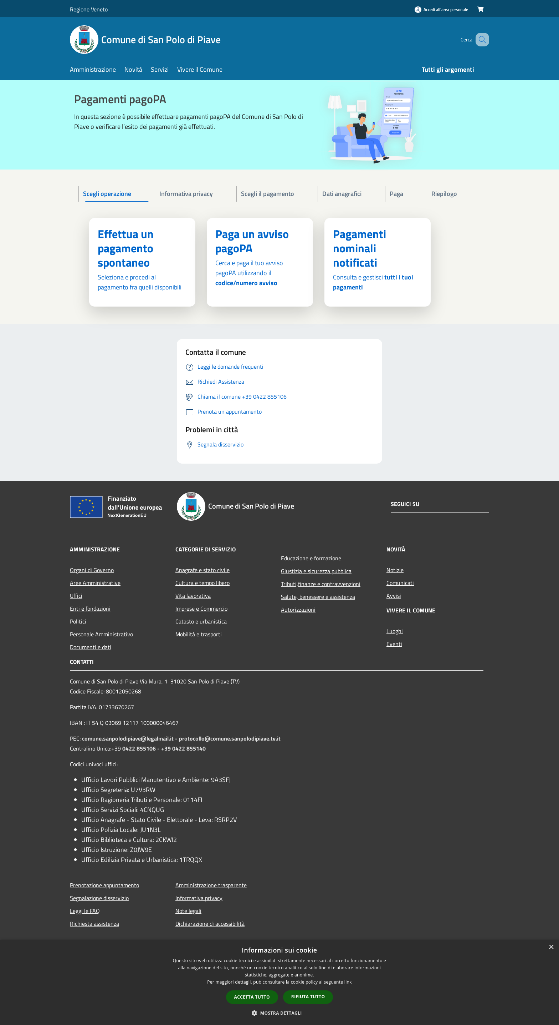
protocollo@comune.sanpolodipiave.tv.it (230, 738)
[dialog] (279, 982)
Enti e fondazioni (90, 608)
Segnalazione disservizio (99, 898)
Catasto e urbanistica (201, 621)
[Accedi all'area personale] (441, 9)
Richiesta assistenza (94, 923)
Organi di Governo (92, 570)
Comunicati (400, 583)
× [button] (551, 947)
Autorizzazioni (298, 609)
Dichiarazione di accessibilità (210, 923)
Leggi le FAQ (85, 911)
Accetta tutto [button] (252, 997)
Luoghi (394, 631)
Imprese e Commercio (201, 608)
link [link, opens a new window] (348, 982)
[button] (279, 1012)
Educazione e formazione (311, 558)
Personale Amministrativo (101, 634)
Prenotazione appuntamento (104, 885)
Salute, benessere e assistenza (318, 596)
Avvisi (393, 595)
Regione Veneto (89, 9)
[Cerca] (480, 39)
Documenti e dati (90, 647)
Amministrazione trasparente (211, 885)
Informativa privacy (198, 898)
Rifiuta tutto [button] (308, 997)
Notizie (395, 570)
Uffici (76, 595)
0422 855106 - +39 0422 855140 (164, 748)
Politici (78, 621)
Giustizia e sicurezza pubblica (316, 571)
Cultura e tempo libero (202, 583)
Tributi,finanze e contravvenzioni (320, 584)
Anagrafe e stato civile (202, 570)
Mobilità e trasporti (198, 634)
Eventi (394, 644)
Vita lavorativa (193, 595)
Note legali (188, 911)
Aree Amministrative (95, 583)
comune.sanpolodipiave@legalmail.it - (130, 738)
